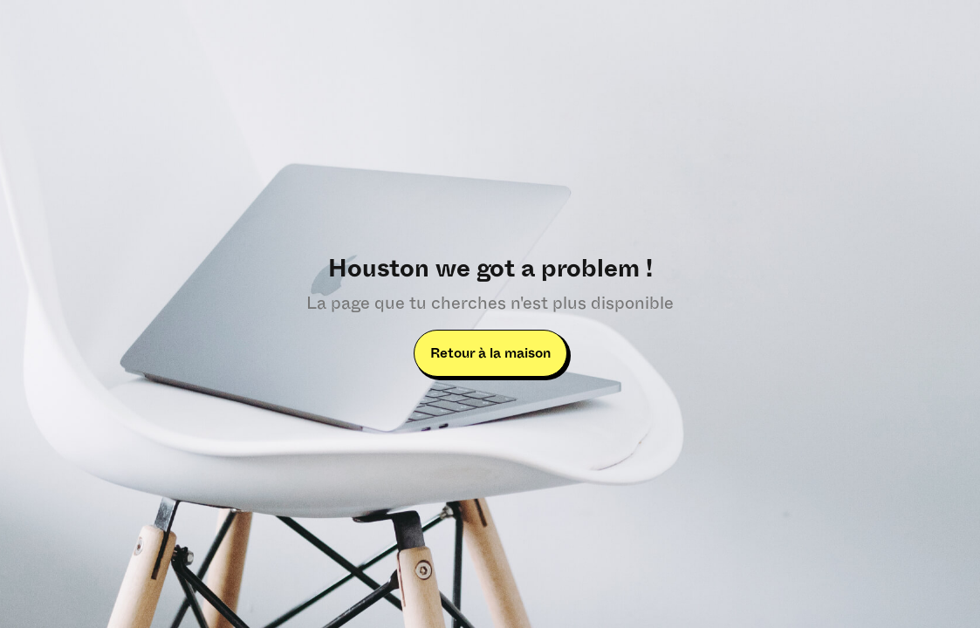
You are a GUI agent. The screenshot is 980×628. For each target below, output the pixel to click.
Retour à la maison (490, 353)
